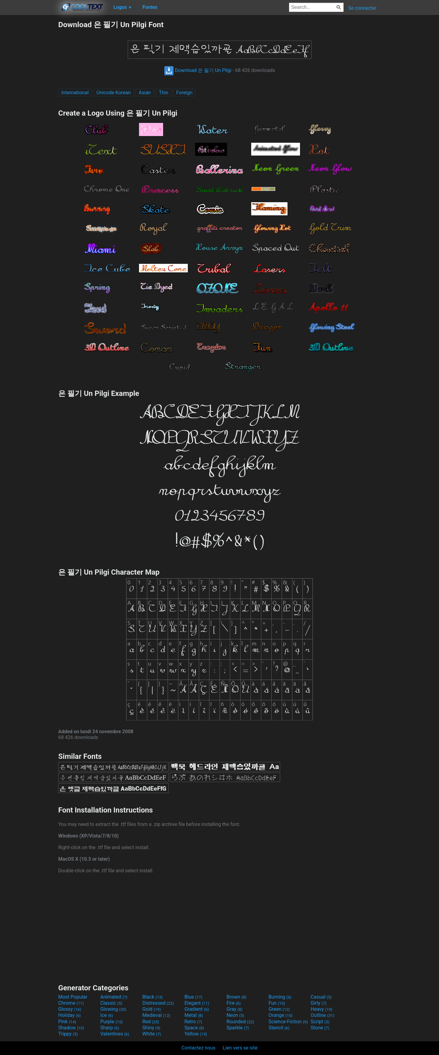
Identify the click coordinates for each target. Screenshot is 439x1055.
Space (194, 1028)
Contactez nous (198, 1048)
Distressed (158, 1003)
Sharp (109, 1028)
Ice (106, 1015)
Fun (277, 1003)
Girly (319, 1003)
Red (150, 1021)
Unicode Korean (114, 92)
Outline (322, 1015)
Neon (235, 1015)
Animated (113, 997)
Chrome (71, 1003)
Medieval (156, 1015)
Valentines (114, 1034)
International (75, 92)
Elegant (196, 1003)
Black (152, 997)
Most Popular (72, 997)
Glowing (113, 1009)
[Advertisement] (29, 111)
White (151, 1034)
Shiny (151, 1028)
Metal (193, 1015)
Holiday (69, 1015)
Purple (111, 1021)
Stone (320, 1028)
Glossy (69, 1009)
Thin (163, 92)
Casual (321, 997)
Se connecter (362, 8)
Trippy (68, 1034)
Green (279, 1009)
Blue (193, 997)
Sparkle (238, 1028)
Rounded (240, 1021)
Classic (111, 1003)
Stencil (279, 1028)
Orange (281, 1015)
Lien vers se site (240, 1048)
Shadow (71, 1028)
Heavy (321, 1009)
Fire (234, 1003)
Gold (151, 1009)
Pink (67, 1021)
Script (320, 1021)
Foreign (184, 92)
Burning (280, 997)
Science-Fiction (288, 1021)
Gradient (196, 1009)
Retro (193, 1021)
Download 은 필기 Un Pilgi (197, 70)
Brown (236, 997)
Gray (234, 1009)
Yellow (195, 1034)
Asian (145, 92)
